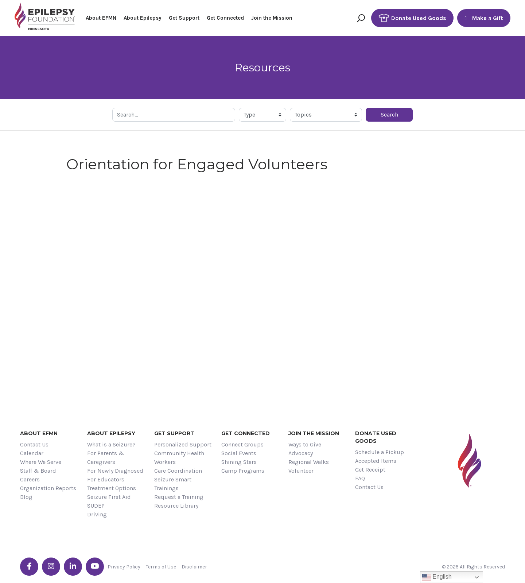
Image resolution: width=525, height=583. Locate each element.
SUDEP (96, 505)
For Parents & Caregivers (105, 457)
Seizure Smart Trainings (172, 484)
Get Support (184, 18)
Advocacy (300, 453)
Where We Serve (40, 461)
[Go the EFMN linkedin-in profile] (73, 567)
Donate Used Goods (412, 18)
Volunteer (301, 470)
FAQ (360, 478)
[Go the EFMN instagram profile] (51, 567)
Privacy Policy (124, 567)
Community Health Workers (179, 457)
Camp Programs (242, 470)
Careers (30, 479)
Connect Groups (242, 444)
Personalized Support (182, 444)
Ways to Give (304, 444)
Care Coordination (178, 470)
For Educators (105, 479)
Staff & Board (38, 470)
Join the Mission (271, 18)
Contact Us (34, 444)
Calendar (31, 453)
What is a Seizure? (111, 444)
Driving (97, 514)
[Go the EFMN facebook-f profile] (29, 567)
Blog (26, 496)
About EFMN (101, 18)
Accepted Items (375, 460)
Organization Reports (48, 488)
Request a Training (178, 496)
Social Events (238, 453)
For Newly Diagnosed (115, 470)
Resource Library (176, 505)
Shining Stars (239, 461)
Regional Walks (308, 461)
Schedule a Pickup (379, 452)
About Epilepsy (143, 18)
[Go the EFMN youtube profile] (95, 567)
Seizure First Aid (109, 496)
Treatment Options (111, 488)
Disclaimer (194, 567)
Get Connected (225, 18)
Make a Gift (483, 18)
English (437, 577)
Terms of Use (161, 567)
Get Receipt (370, 469)
